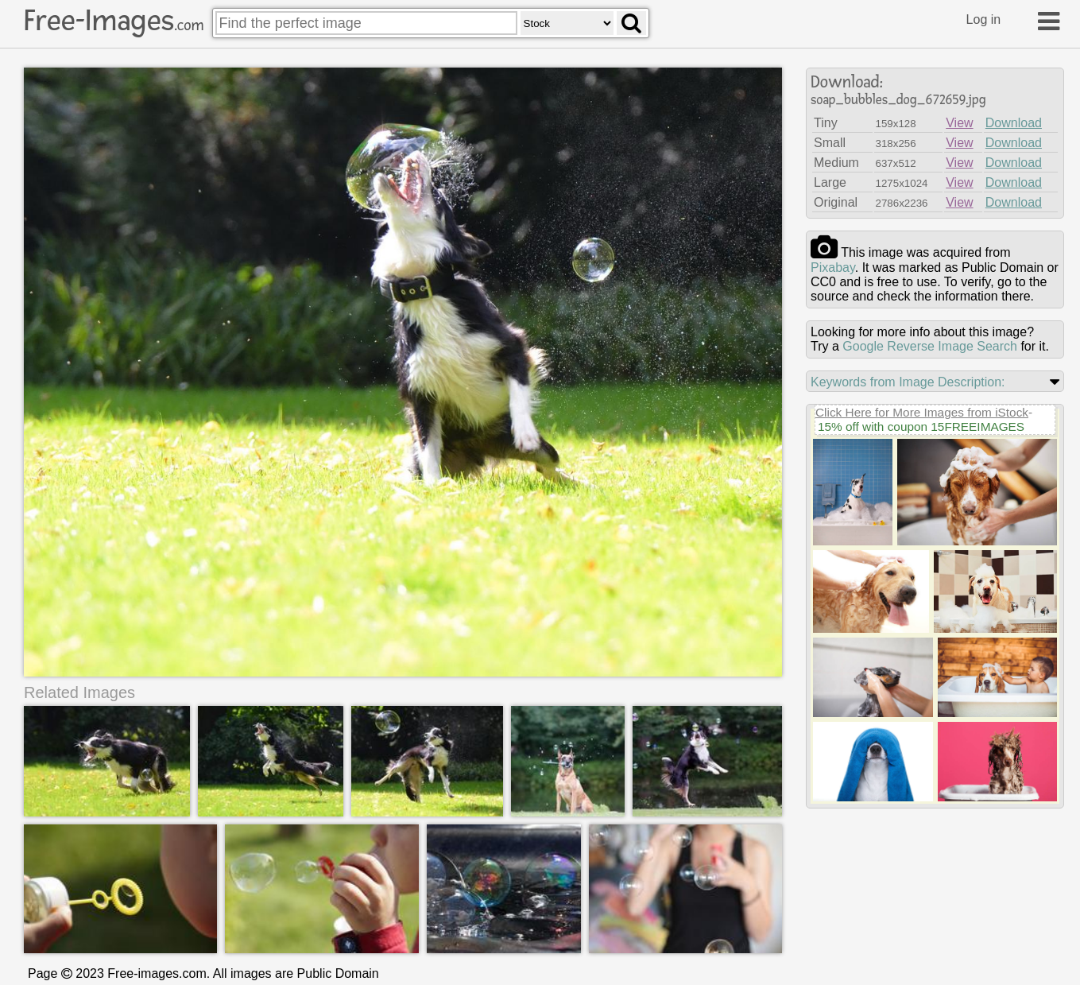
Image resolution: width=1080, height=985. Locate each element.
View (959, 123)
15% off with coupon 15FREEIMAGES (921, 426)
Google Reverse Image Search (929, 346)
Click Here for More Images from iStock (921, 412)
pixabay (833, 267)
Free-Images (113, 20)
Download (1013, 123)
